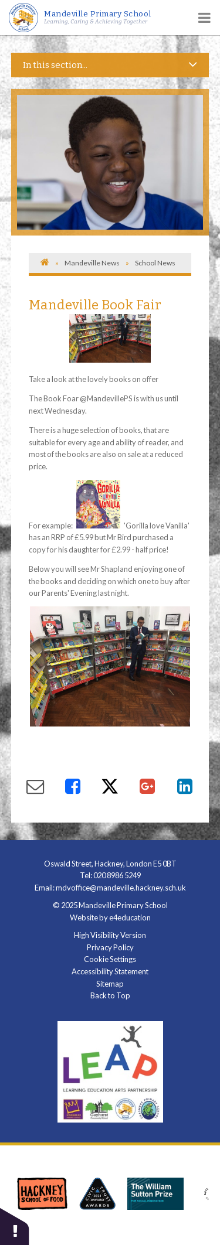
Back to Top (110, 995)
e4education (130, 917)
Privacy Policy (110, 947)
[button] (14, 1226)
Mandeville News (92, 262)
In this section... (110, 64)
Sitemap (110, 983)
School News (155, 262)
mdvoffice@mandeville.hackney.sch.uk (121, 887)
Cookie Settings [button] (110, 959)
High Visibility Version (110, 935)
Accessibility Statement (110, 971)
